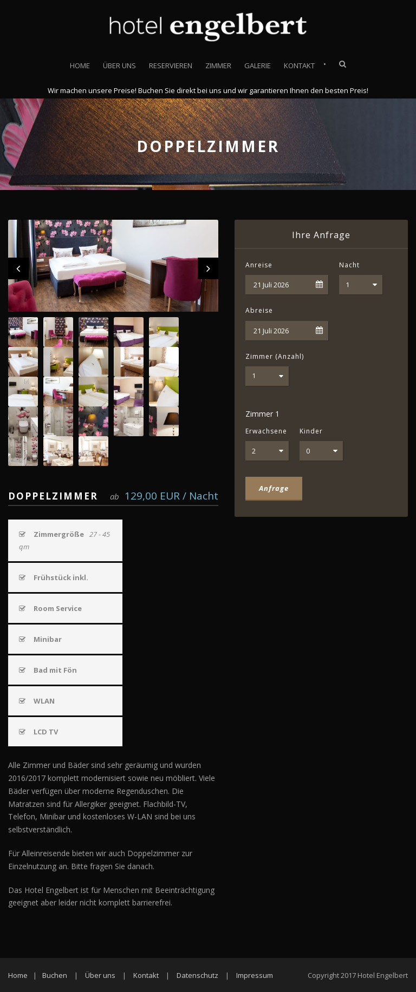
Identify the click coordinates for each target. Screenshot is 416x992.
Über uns (119, 65)
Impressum (254, 975)
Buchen (54, 975)
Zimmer (218, 65)
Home (80, 65)
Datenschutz (197, 975)
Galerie (257, 65)
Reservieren (170, 65)
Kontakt (299, 65)
